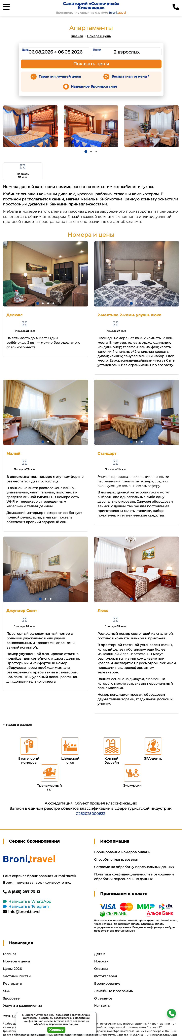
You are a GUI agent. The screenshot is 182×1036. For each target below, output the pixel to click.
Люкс (103, 610)
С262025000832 (90, 814)
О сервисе (103, 998)
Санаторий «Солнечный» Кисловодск (91, 6)
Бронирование (107, 983)
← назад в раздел (17, 725)
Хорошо (56, 1030)
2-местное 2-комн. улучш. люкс (129, 315)
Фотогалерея (105, 976)
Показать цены (91, 64)
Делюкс (14, 315)
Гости (97, 50)
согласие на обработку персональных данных (61, 1023)
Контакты (102, 1006)
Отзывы (101, 969)
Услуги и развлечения (22, 1006)
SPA (6, 991)
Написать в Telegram (26, 906)
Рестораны (12, 983)
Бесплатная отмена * (130, 76)
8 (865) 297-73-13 (21, 892)
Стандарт (107, 453)
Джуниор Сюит (21, 610)
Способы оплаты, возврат (116, 859)
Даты (25, 50)
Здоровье (11, 998)
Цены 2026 (12, 969)
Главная (77, 36)
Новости (101, 961)
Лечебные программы (114, 991)
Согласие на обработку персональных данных (134, 867)
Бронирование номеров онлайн (122, 852)
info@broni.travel (21, 912)
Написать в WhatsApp (27, 901)
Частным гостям (17, 976)
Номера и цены (99, 36)
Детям (99, 954)
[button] (85, 151)
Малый (13, 453)
